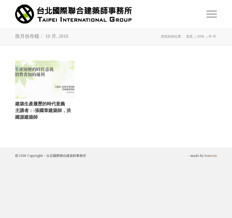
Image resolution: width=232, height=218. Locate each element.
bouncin (211, 156)
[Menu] (208, 14)
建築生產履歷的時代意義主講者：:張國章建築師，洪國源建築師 (43, 110)
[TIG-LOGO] (73, 14)
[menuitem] (208, 14)
